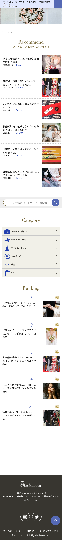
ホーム (4, 32)
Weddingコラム (15, 240)
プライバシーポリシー (13, 531)
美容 (9, 264)
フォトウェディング (16, 231)
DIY (9, 273)
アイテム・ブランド (16, 248)
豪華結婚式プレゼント (49, 531)
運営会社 (31, 531)
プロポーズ (12, 256)
